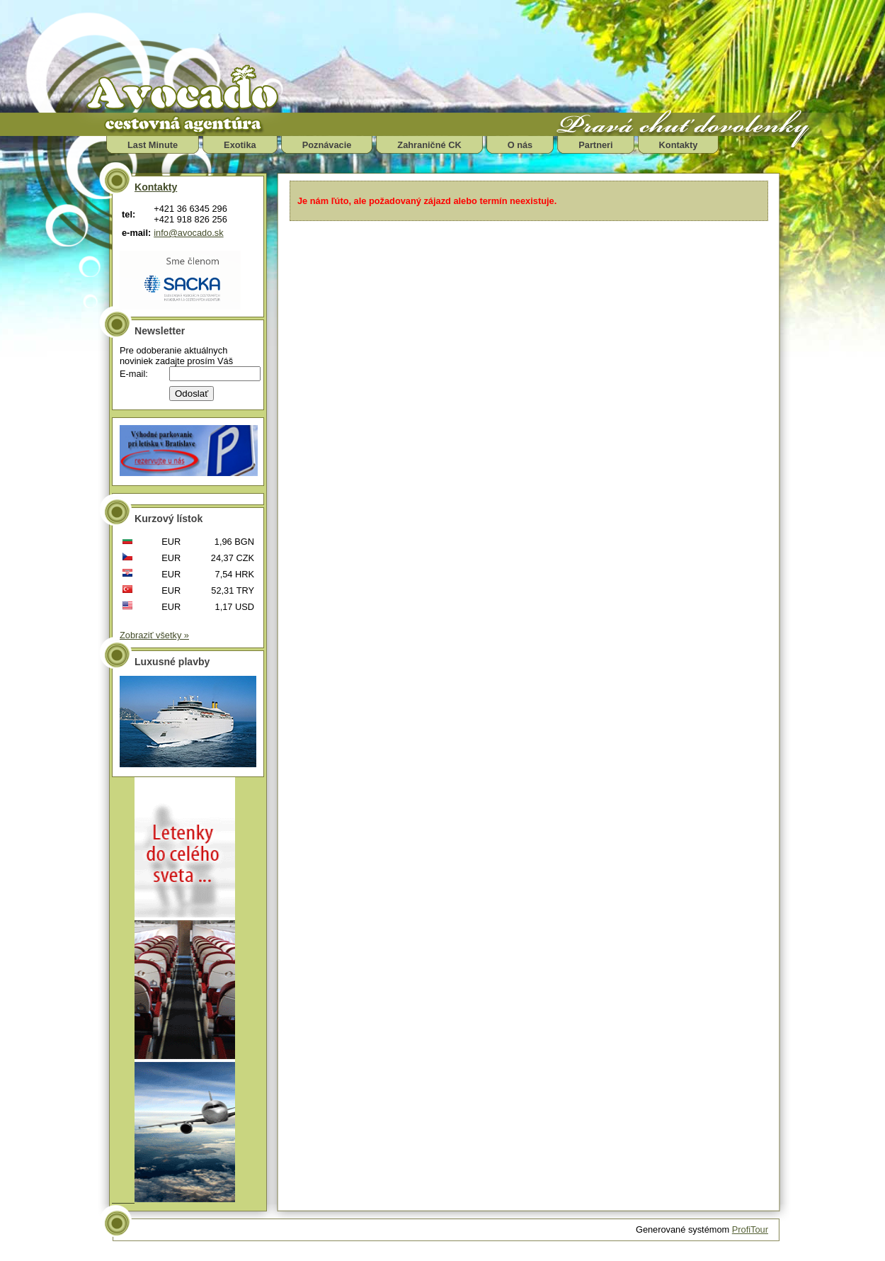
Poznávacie (327, 145)
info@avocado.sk (188, 232)
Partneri (595, 145)
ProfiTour (750, 1229)
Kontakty (678, 145)
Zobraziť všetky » (154, 635)
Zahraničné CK (429, 145)
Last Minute (152, 145)
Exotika (240, 145)
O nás (520, 145)
